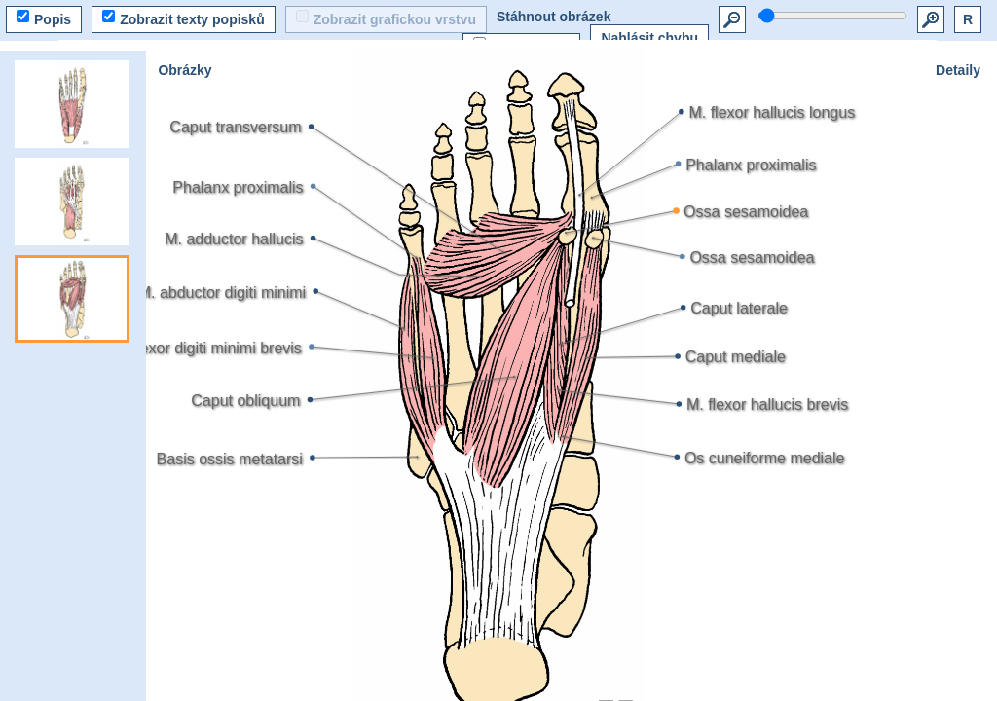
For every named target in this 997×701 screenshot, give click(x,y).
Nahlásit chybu (649, 38)
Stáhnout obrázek (553, 16)
